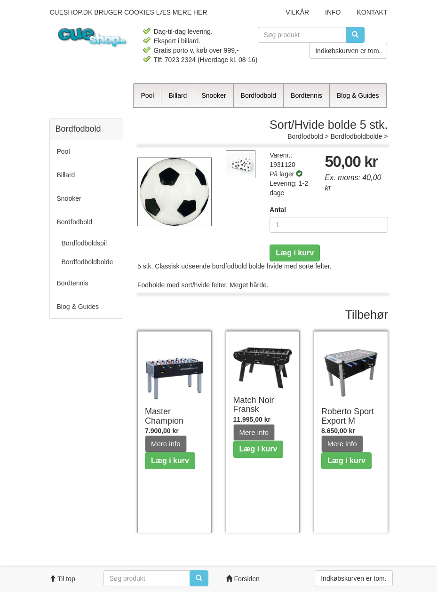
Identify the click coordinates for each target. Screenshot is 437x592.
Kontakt (372, 12)
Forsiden (243, 579)
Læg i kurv (295, 253)
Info (333, 12)
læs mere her (181, 12)
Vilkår (297, 12)
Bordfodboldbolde (356, 136)
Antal (278, 209)
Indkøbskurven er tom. (348, 51)
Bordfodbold (305, 136)
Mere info (166, 444)
